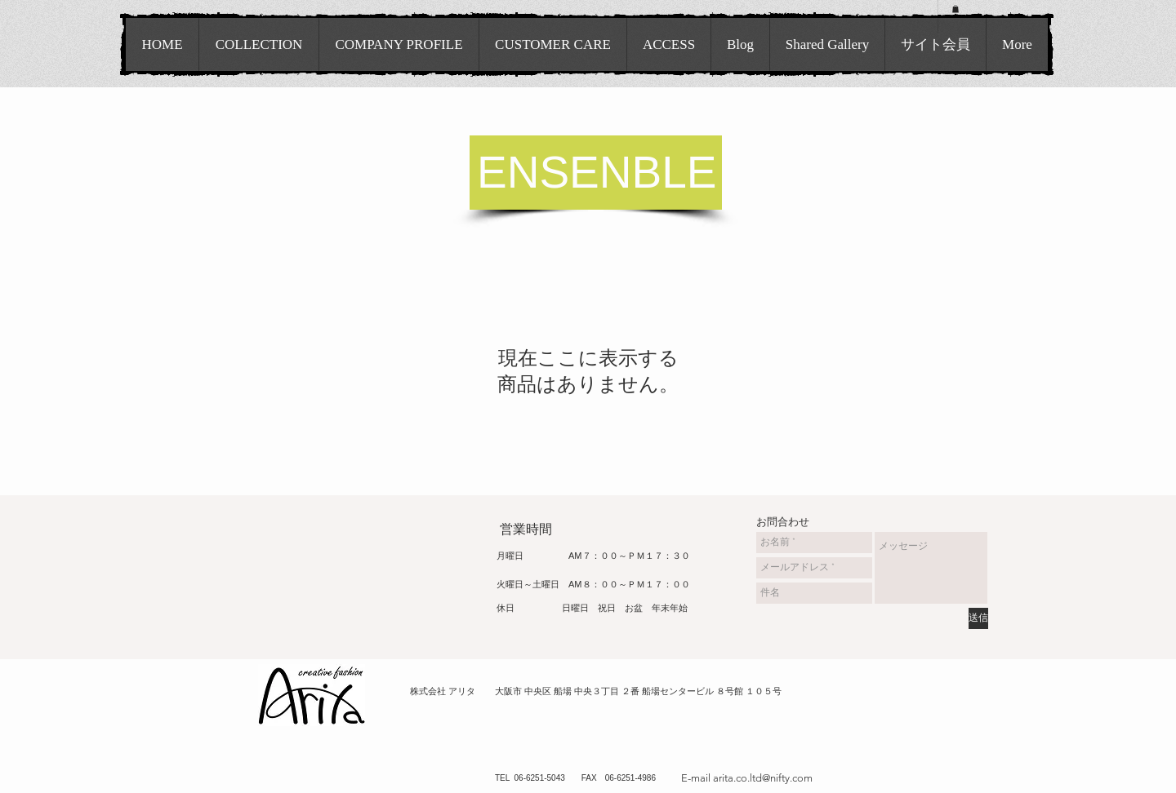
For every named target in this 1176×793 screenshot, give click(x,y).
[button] (955, 9)
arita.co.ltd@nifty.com (763, 778)
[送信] (978, 618)
